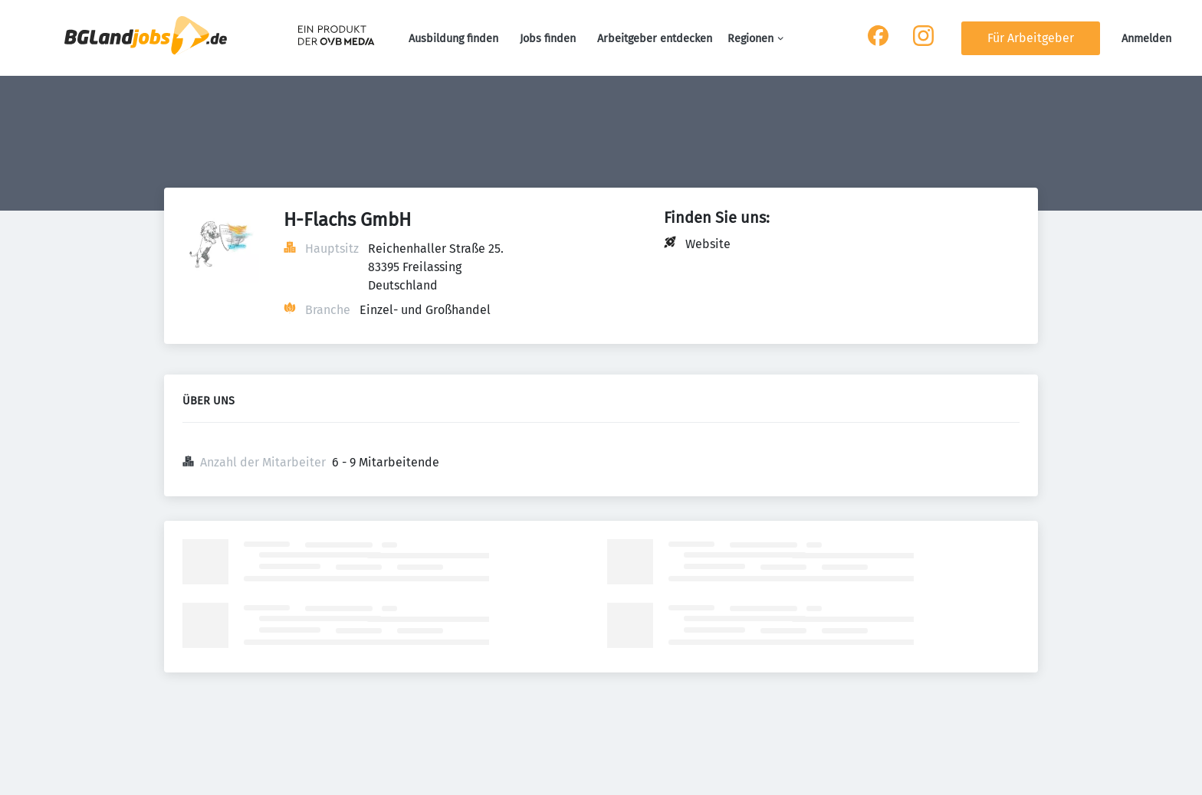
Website (708, 244)
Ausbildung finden (453, 38)
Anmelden (1146, 38)
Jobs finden (548, 38)
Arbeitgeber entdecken (654, 38)
